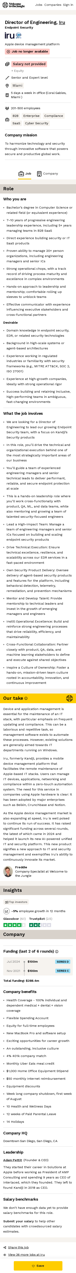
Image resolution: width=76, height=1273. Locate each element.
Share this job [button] (16, 1247)
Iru (62, 22)
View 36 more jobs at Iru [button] (24, 1255)
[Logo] (13, 5)
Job (24, 173)
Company (47, 173)
